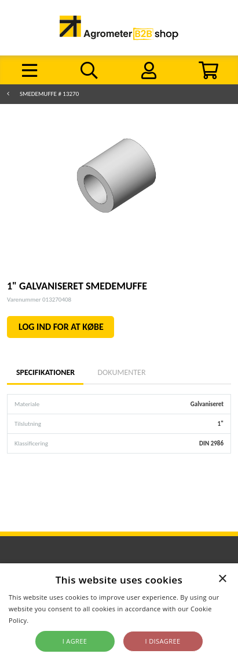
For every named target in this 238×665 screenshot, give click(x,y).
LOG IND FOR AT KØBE (61, 326)
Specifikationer (45, 372)
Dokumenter (121, 372)
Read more (48, 620)
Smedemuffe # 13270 (49, 94)
